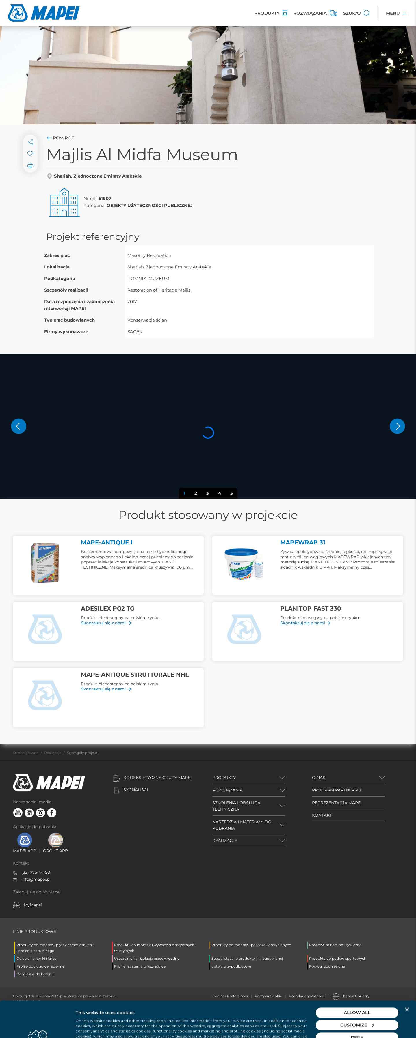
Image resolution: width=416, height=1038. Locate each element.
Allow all (357, 978)
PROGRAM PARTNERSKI (336, 790)
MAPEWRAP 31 (302, 542)
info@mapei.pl (36, 879)
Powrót (60, 138)
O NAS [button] (318, 777)
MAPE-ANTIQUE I (107, 542)
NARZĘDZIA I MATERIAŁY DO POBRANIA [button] (242, 825)
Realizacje (52, 753)
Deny (357, 1003)
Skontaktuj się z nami (106, 623)
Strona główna (25, 753)
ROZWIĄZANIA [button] (227, 790)
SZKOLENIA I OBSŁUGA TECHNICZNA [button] (236, 806)
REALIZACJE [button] (224, 840)
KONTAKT (322, 815)
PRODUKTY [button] (224, 777)
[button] (18, 426)
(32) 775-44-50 (35, 872)
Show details (90, 1026)
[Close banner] (407, 976)
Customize (357, 991)
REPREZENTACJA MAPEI (337, 802)
